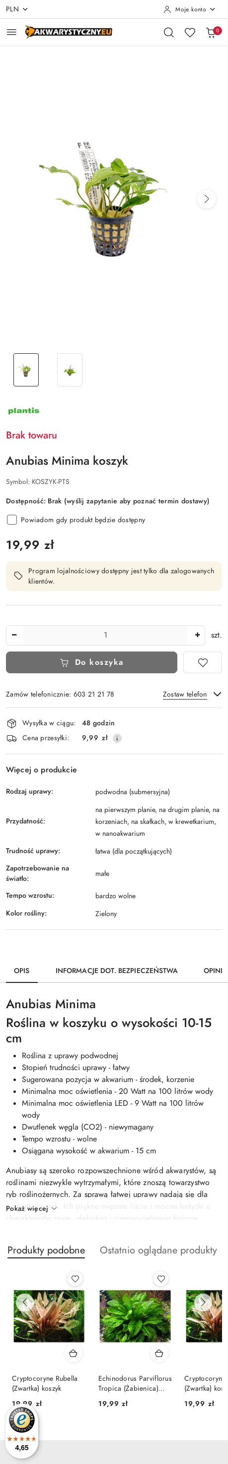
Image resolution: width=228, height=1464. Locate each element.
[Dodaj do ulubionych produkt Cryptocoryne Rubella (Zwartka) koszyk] (75, 1278)
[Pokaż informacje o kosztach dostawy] (117, 738)
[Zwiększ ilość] (197, 635)
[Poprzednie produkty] (25, 1302)
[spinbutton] (105, 635)
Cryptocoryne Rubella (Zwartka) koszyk (45, 1383)
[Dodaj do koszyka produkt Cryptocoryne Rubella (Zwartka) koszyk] (73, 1353)
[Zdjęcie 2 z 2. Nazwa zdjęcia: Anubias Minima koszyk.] (70, 369)
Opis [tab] (22, 971)
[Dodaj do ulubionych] (202, 662)
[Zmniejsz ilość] (13, 635)
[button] (207, 199)
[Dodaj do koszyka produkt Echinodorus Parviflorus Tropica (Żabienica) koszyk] (159, 1353)
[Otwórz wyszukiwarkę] (168, 32)
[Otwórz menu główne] (11, 32)
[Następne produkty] (203, 1302)
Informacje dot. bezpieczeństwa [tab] (117, 971)
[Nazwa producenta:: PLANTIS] (23, 410)
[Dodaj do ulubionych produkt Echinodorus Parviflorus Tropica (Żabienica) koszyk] (160, 1278)
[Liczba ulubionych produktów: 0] (189, 32)
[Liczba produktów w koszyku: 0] (210, 32)
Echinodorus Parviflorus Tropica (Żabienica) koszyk (135, 1384)
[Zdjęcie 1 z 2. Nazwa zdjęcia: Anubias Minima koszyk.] (26, 369)
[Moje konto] (189, 9)
